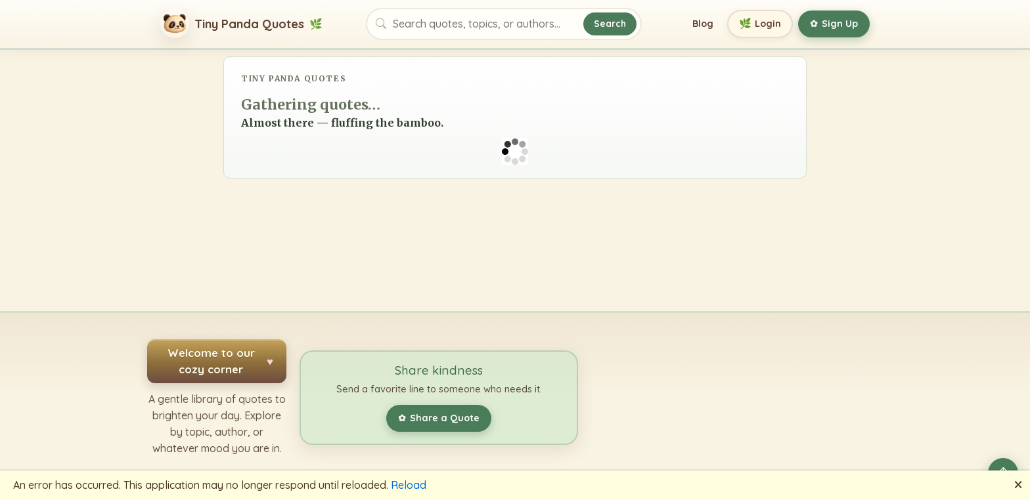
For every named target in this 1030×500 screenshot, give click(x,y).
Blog (702, 24)
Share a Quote (439, 418)
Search (610, 23)
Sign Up (834, 23)
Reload (408, 484)
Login (760, 23)
